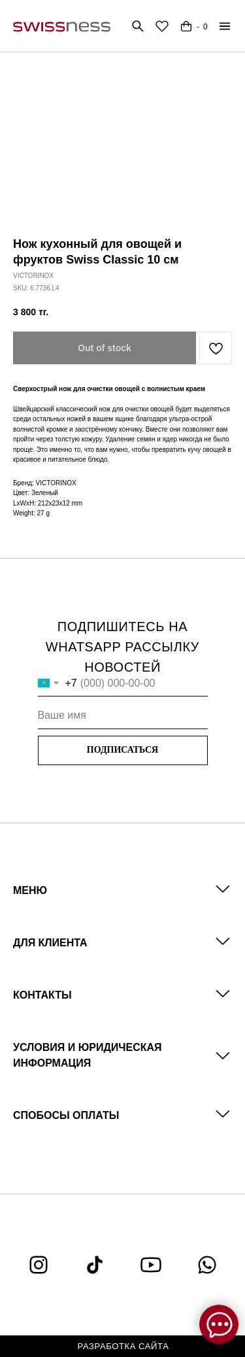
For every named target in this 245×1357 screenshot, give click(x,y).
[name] (123, 716)
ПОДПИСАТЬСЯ (122, 750)
